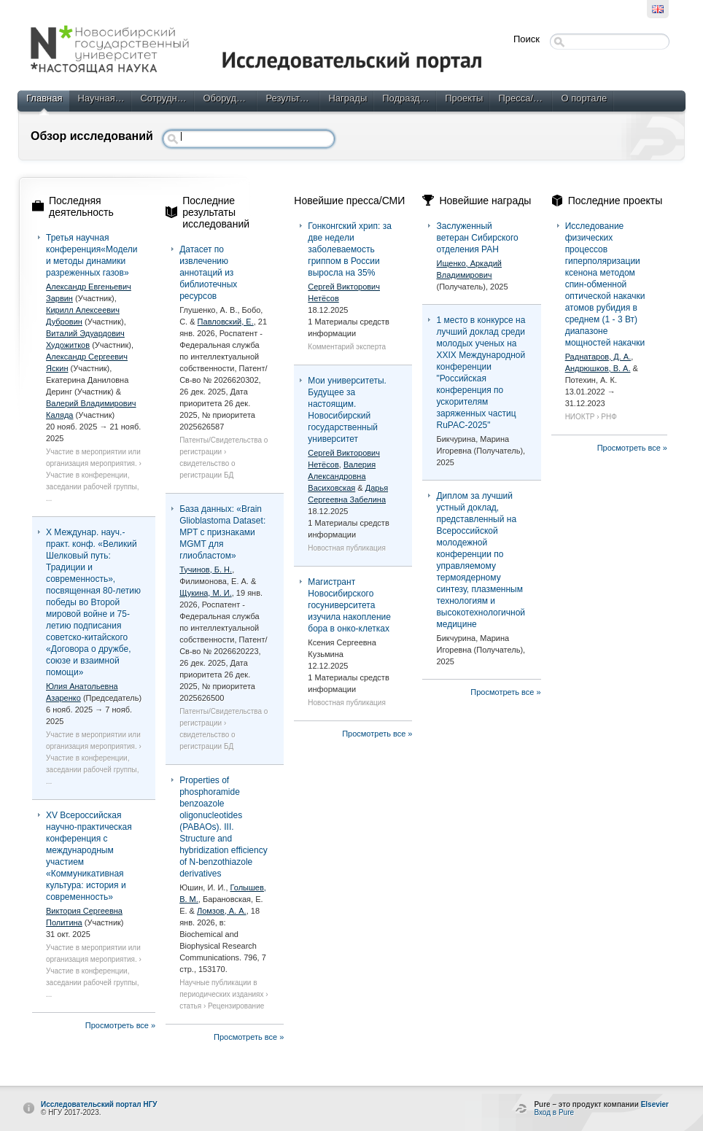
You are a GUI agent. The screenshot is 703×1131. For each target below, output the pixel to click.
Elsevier (655, 1104)
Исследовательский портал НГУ (99, 1104)
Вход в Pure (554, 1112)
